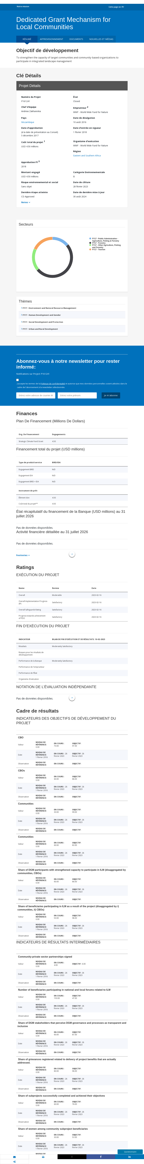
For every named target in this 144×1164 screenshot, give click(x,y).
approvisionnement (51, 39)
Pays (23, 117)
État (75, 96)
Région (77, 151)
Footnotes (21, 555)
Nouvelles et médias (101, 39)
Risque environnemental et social (39, 182)
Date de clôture (81, 182)
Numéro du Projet (31, 96)
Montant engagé (30, 172)
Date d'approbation (32, 127)
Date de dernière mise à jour (89, 192)
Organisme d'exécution (86, 141)
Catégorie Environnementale (89, 172)
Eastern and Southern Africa (87, 155)
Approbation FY (30, 162)
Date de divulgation (84, 117)
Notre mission (23, 6)
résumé (27, 39)
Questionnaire (130, 1151)
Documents (76, 39)
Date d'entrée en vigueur (87, 127)
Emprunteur (80, 107)
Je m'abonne (111, 395)
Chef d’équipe (28, 107)
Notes (24, 202)
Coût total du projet (33, 142)
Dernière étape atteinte (34, 192)
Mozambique (27, 122)
